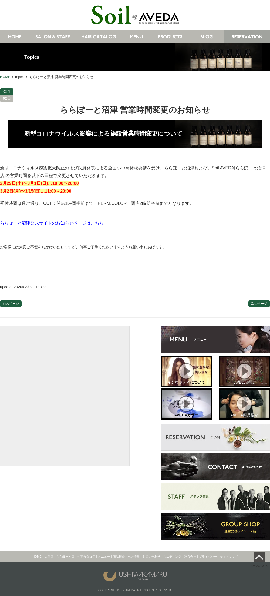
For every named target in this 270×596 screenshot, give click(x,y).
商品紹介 (119, 556)
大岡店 (49, 556)
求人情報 (134, 556)
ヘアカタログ (86, 556)
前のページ (11, 304)
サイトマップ (229, 556)
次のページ (259, 304)
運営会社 (190, 556)
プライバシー (208, 556)
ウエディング (172, 556)
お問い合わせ (151, 556)
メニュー (104, 556)
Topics (32, 57)
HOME (37, 556)
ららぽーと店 (65, 556)
